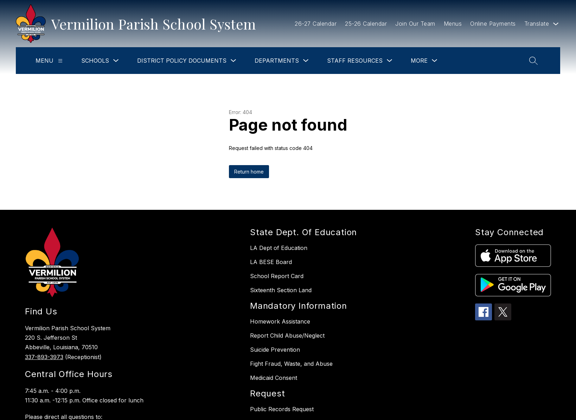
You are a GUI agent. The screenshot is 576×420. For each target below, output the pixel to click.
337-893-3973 (44, 357)
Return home (249, 172)
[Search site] (533, 60)
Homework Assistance (280, 321)
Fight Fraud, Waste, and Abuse (291, 363)
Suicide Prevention (275, 349)
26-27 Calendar (316, 23)
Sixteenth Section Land (281, 290)
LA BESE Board (271, 261)
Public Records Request (282, 409)
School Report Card (276, 276)
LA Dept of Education (278, 247)
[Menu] (60, 60)
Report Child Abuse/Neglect (287, 335)
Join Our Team (415, 23)
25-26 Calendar (366, 23)
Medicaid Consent (273, 377)
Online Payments (493, 23)
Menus (453, 23)
